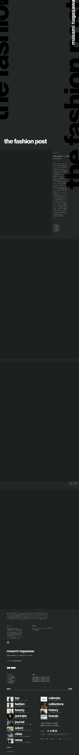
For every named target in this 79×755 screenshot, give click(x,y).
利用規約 (59, 738)
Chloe (8, 667)
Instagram (48, 731)
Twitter (51, 731)
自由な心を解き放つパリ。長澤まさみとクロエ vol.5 (41, 681)
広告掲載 (46, 738)
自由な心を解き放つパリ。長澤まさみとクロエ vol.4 (41, 679)
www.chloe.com (36, 629)
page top (9, 747)
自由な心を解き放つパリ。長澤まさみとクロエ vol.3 (41, 678)
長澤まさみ (13, 667)
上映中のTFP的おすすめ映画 (49, 723)
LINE (56, 731)
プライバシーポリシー (66, 738)
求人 (56, 738)
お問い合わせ (52, 738)
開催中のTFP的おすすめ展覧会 (50, 725)
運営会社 (42, 738)
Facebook (53, 731)
